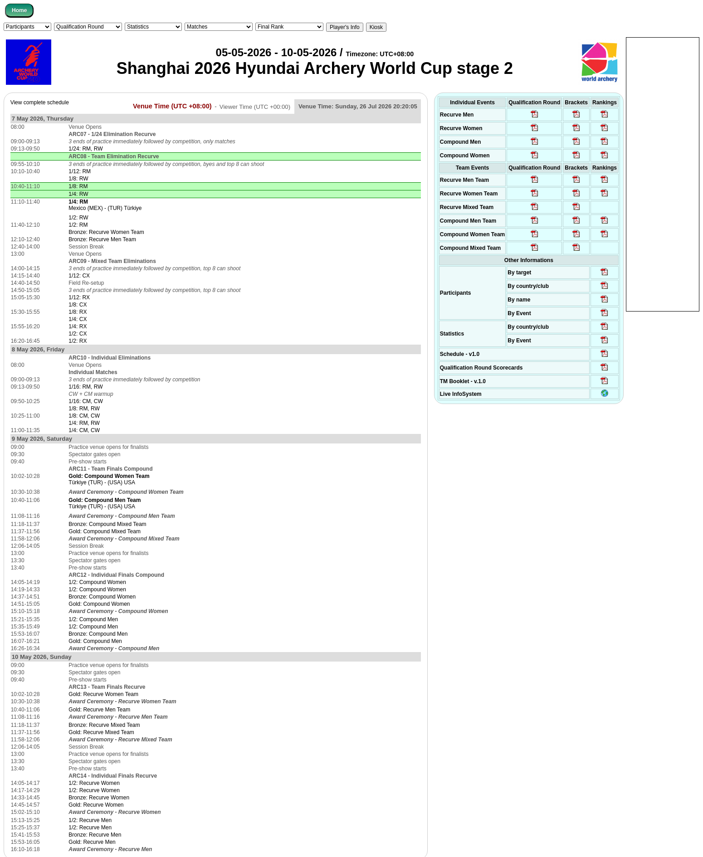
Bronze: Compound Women (102, 597)
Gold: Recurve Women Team (103, 694)
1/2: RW (78, 217)
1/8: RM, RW (83, 408)
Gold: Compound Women (99, 604)
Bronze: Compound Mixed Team (107, 524)
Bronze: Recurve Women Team (106, 232)
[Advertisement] (662, 174)
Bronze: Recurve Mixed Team (104, 725)
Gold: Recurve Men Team (99, 709)
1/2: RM (78, 225)
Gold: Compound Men (95, 641)
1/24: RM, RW (85, 149)
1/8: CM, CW (84, 416)
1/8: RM (78, 186)
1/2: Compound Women (97, 582)
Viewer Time (255, 106)
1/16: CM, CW (85, 401)
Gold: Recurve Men (91, 842)
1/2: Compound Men (93, 619)
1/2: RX (77, 341)
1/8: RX (77, 312)
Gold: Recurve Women (95, 805)
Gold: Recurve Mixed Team (101, 732)
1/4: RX (77, 326)
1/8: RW (78, 178)
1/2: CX (77, 334)
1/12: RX (79, 297)
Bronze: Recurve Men (94, 835)
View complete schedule (39, 102)
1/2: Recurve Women (94, 783)
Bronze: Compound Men (97, 634)
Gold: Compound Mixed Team (104, 531)
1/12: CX (79, 276)
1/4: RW (78, 194)
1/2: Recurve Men (90, 820)
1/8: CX (77, 305)
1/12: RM (79, 171)
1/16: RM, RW (85, 387)
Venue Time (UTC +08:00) (172, 106)
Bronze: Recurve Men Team (102, 239)
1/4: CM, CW (84, 430)
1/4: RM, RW (83, 423)
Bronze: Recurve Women (98, 797)
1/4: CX (77, 319)
